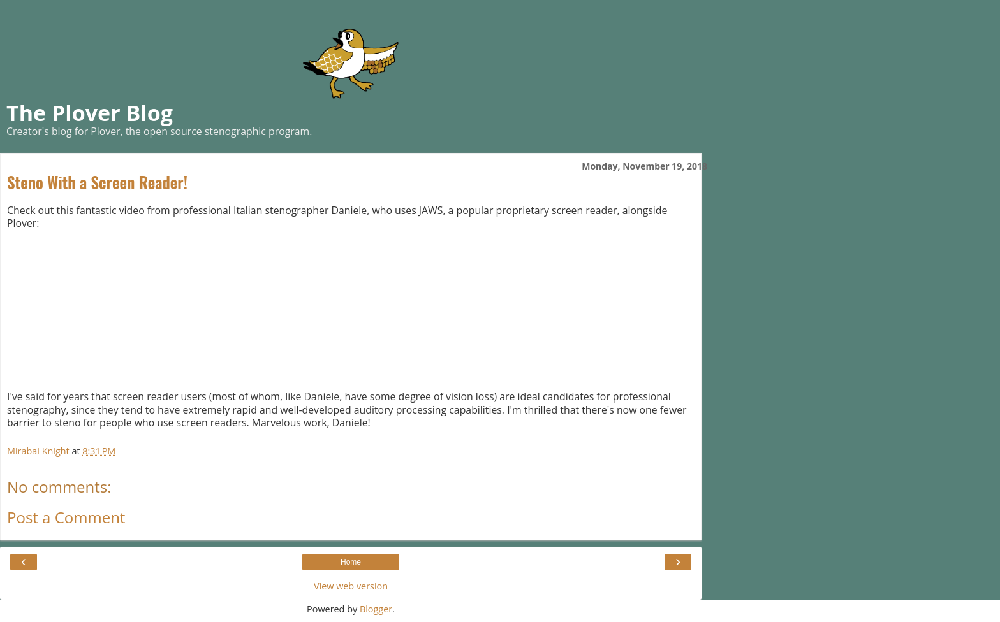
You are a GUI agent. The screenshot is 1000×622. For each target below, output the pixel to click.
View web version (351, 586)
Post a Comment (66, 517)
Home (351, 562)
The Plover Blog (89, 112)
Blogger (376, 609)
